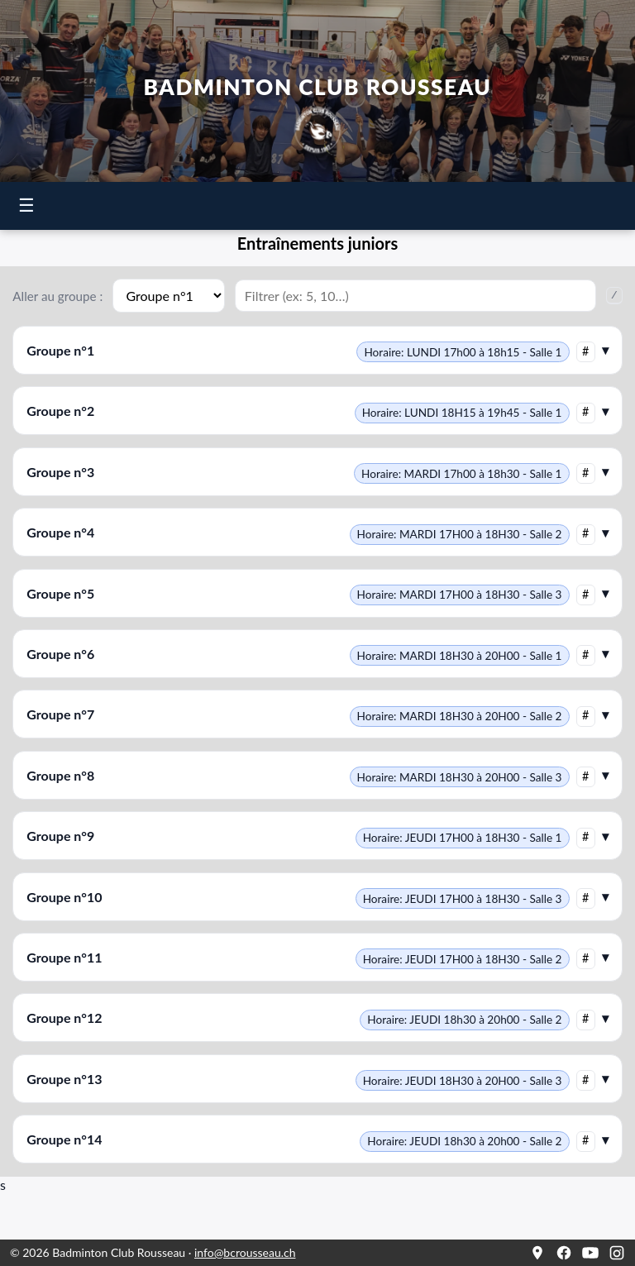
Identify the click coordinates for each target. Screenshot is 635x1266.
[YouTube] (590, 1253)
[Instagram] (617, 1253)
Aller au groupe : (57, 296)
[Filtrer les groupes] (415, 295)
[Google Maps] (537, 1253)
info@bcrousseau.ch (245, 1252)
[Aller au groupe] (168, 296)
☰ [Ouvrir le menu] (26, 205)
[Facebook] (564, 1253)
